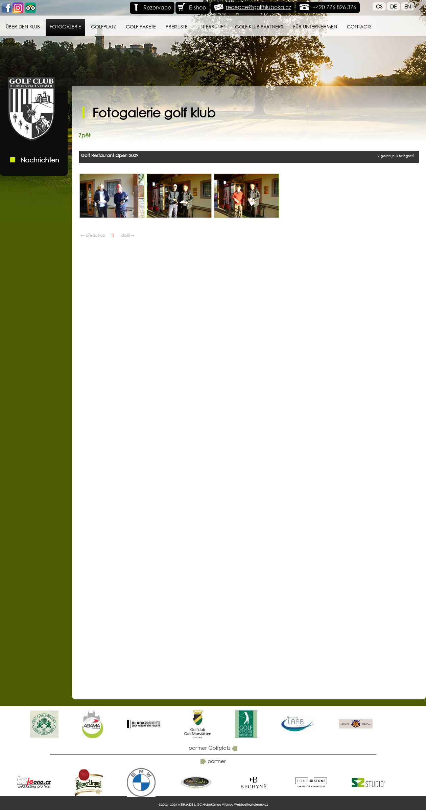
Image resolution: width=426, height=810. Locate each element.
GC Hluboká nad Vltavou (215, 804)
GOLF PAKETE (141, 26)
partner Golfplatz (213, 747)
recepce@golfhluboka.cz (258, 6)
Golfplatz (103, 26)
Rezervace (151, 7)
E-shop (191, 7)
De (393, 6)
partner (213, 761)
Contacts (359, 26)
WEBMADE (185, 804)
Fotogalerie (65, 26)
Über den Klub (23, 26)
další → (128, 235)
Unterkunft (211, 26)
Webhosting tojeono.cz (251, 804)
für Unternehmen (315, 26)
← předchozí (92, 235)
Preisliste (177, 26)
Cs (379, 6)
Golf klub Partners (259, 26)
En (407, 6)
